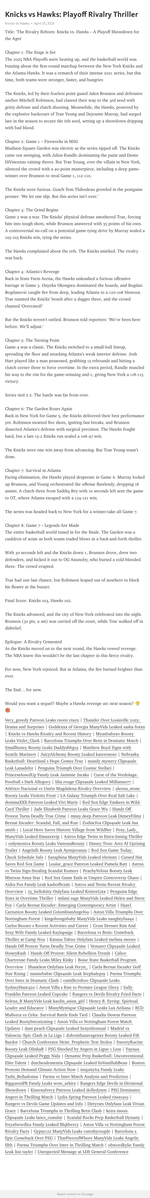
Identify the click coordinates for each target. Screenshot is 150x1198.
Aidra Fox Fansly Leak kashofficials (37, 884)
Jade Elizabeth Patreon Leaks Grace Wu (71, 809)
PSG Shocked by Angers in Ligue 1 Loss (84, 1049)
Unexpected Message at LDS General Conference (83, 1151)
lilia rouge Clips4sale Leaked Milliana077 (93, 781)
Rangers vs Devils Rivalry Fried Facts (106, 994)
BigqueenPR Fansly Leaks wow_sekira (40, 1083)
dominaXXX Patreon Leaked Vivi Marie (41, 802)
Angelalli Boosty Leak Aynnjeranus (54, 850)
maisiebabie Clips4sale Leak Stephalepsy (67, 973)
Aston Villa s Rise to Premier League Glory (79, 987)
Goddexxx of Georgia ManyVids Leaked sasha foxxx (97, 727)
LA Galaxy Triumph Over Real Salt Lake (97, 795)
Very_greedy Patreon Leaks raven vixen (42, 720)
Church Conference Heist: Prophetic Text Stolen (67, 1042)
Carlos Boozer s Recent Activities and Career (46, 925)
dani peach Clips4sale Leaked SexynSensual (65, 1028)
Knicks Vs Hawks (17, 23)
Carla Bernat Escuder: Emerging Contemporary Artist (66, 905)
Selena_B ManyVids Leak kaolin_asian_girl (45, 1001)
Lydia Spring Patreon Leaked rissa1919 (93, 1097)
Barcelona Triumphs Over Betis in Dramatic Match (91, 740)
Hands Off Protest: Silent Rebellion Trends (70, 953)
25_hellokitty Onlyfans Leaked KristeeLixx (67, 891)
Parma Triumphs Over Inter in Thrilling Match (60, 1145)
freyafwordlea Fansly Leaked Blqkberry (42, 1124)
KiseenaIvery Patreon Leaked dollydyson (69, 1090)
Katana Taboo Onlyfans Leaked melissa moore (93, 939)
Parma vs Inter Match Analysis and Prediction (85, 1076)
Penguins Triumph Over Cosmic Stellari (74, 768)
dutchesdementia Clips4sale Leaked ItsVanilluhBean (79, 1062)
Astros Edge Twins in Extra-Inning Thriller (103, 836)
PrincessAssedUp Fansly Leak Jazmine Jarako (47, 774)
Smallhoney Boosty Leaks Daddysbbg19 (41, 747)
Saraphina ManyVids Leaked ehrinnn (82, 857)
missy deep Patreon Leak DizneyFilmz (106, 816)
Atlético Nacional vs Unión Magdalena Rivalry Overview (58, 788)
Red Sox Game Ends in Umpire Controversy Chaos (92, 877)
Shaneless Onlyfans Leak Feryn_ (58, 967)
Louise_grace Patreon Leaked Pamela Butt (88, 864)
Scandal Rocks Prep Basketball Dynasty (103, 1117)
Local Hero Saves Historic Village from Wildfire (67, 829)
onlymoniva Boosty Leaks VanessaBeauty (46, 843)
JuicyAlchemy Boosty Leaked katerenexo (78, 754)
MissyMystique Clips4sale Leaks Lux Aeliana (89, 1008)
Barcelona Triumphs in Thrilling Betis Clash (61, 1110)
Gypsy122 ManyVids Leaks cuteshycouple (72, 1131)
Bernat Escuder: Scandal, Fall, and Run (41, 822)
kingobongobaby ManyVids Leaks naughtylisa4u (89, 918)
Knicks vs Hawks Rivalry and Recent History (49, 733)
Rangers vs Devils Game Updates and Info (44, 1103)
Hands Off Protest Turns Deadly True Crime (45, 946)
